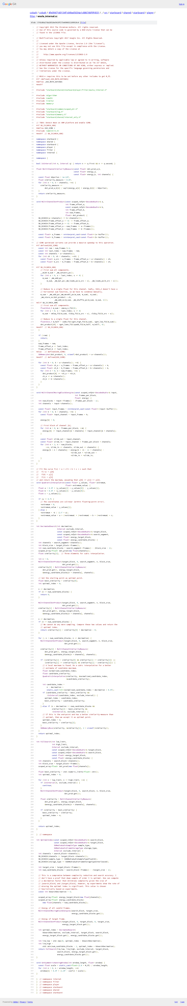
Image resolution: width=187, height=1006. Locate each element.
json (182, 1002)
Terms (30, 1002)
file (83, 22)
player (150, 12)
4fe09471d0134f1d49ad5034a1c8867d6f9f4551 (74, 12)
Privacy (23, 1002)
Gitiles (15, 1002)
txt (176, 1002)
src (106, 12)
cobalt (33, 12)
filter (32, 16)
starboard (115, 12)
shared (127, 12)
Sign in (181, 4)
